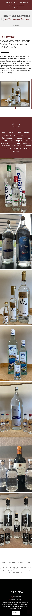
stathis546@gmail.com (18, 5)
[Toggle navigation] (16, 25)
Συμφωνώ (16, 612)
